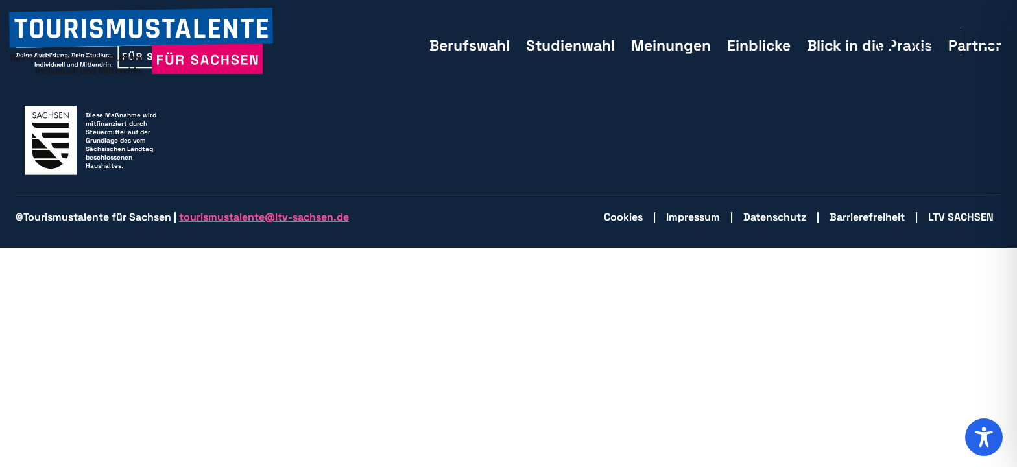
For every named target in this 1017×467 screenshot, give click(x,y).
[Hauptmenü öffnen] (991, 43)
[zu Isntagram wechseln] (927, 43)
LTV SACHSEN (961, 217)
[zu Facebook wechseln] (890, 43)
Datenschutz (774, 217)
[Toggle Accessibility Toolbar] (984, 437)
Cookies (623, 217)
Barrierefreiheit (867, 217)
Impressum (693, 217)
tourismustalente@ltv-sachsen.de (264, 217)
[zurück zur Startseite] (141, 42)
